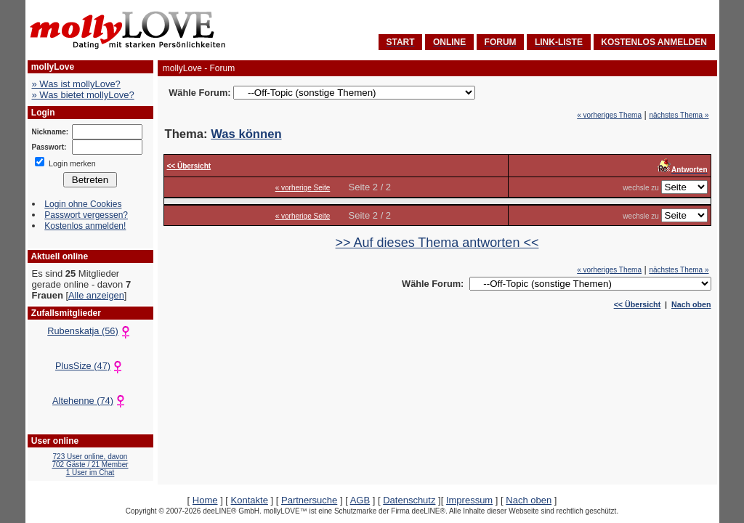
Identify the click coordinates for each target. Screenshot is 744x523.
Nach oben (691, 304)
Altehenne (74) (90, 400)
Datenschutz (409, 500)
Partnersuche (309, 500)
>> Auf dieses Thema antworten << (437, 242)
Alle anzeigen (96, 295)
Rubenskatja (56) (89, 330)
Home (205, 500)
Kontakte (249, 500)
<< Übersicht (637, 304)
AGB (360, 500)
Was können (246, 134)
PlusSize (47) (90, 365)
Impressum (469, 500)
